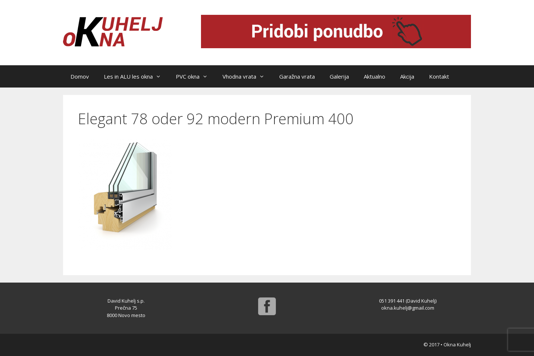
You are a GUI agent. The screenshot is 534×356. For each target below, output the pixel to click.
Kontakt (439, 76)
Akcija (407, 76)
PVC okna (195, 76)
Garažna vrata (297, 76)
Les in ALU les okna (136, 76)
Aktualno (374, 76)
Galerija (339, 76)
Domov (79, 76)
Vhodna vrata (247, 76)
